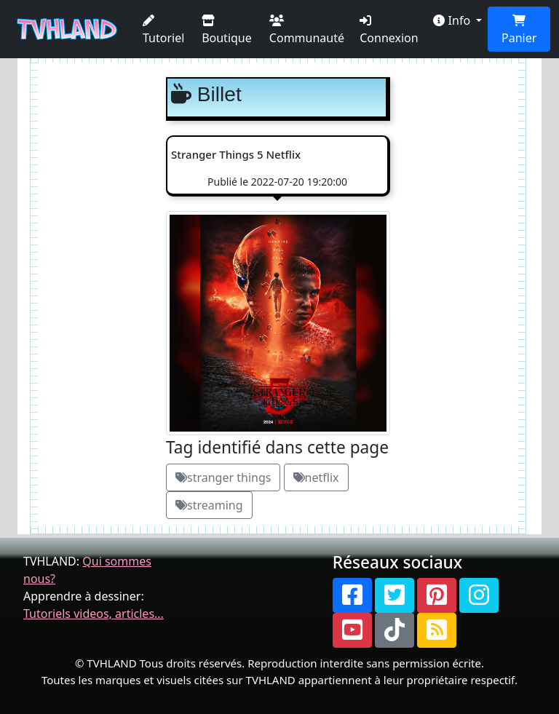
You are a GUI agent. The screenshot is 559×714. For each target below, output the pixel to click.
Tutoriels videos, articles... (93, 614)
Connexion (389, 30)
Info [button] (453, 20)
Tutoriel (163, 30)
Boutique (227, 30)
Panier (518, 30)
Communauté (306, 30)
